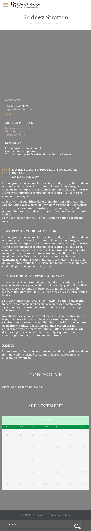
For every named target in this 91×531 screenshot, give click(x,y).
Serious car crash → (17, 128)
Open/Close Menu (5, 4)
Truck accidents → (17, 134)
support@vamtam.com (19, 109)
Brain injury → (14, 131)
